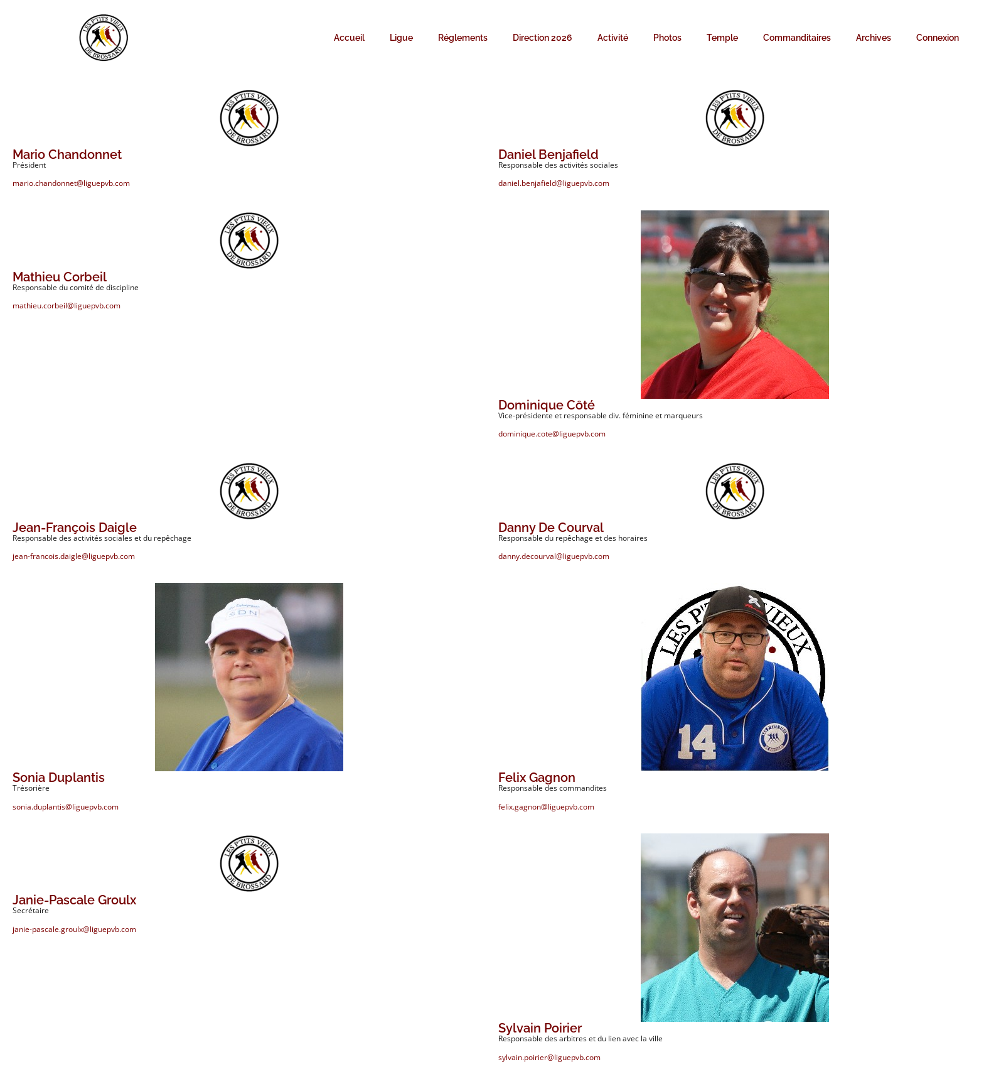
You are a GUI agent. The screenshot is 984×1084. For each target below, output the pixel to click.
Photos (667, 38)
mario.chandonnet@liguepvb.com (71, 183)
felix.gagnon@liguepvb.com (546, 806)
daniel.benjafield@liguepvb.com (553, 183)
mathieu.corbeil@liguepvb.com (66, 305)
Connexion (937, 38)
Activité (612, 38)
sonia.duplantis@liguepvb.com (66, 806)
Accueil (349, 38)
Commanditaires (797, 38)
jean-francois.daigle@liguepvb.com (74, 556)
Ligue (401, 38)
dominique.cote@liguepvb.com (552, 433)
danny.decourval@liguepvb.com (553, 556)
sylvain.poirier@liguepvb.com (549, 1057)
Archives (873, 38)
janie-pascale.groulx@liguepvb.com (74, 929)
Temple (722, 38)
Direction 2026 (542, 38)
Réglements (463, 38)
